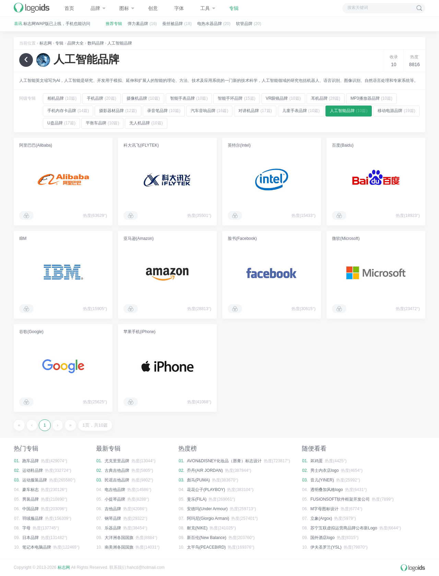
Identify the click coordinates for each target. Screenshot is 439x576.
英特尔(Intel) (239, 145)
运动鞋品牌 (32, 470)
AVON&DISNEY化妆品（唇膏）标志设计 (224, 460)
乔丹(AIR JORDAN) (205, 470)
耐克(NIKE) (197, 528)
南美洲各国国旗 (119, 547)
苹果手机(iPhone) (139, 331)
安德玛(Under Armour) (207, 508)
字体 (179, 8)
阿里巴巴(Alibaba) (35, 145)
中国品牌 (30, 508)
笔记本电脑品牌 (36, 547)
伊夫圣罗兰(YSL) (326, 547)
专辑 (234, 8)
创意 (153, 8)
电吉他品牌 (115, 489)
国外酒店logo (322, 537)
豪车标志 (30, 489)
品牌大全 (75, 43)
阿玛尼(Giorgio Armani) (208, 518)
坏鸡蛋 (316, 460)
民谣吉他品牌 (117, 480)
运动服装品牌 (34, 480)
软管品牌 (244, 23)
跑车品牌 (30, 460)
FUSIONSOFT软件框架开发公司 (340, 499)
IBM (22, 238)
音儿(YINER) (322, 480)
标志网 (45, 43)
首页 (69, 8)
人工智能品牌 (119, 43)
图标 (126, 8)
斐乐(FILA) (196, 499)
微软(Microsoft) (346, 238)
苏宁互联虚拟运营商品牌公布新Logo (343, 528)
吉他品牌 (113, 508)
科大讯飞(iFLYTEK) (141, 145)
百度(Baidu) (343, 145)
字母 (26, 528)
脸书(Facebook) (242, 238)
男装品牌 (30, 499)
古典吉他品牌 (117, 470)
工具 (207, 8)
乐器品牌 (113, 528)
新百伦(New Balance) (206, 537)
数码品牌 (95, 43)
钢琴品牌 (113, 518)
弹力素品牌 (138, 23)
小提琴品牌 (115, 499)
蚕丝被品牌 (172, 23)
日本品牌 (30, 537)
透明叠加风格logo (326, 489)
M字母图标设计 (324, 508)
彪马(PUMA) (198, 480)
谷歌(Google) (31, 331)
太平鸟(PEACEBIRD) (206, 547)
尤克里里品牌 (117, 460)
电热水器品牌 (209, 23)
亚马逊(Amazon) (138, 238)
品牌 (98, 8)
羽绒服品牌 (32, 518)
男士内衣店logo (324, 470)
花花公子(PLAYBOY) (206, 489)
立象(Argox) (321, 518)
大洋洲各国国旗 (119, 537)
